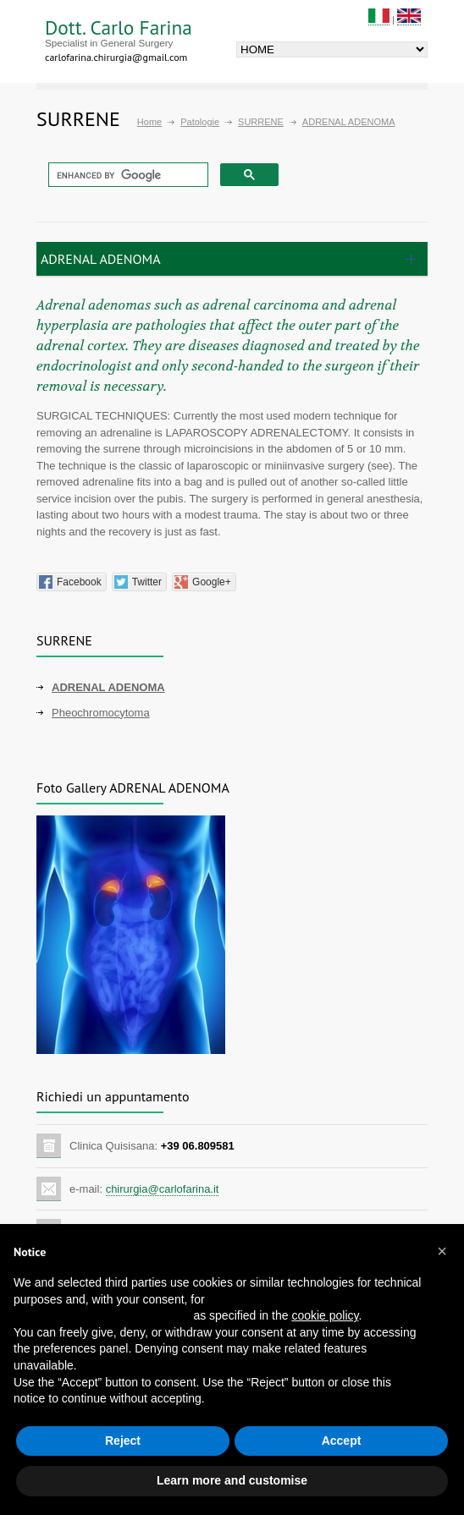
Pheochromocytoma (101, 712)
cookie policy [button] (324, 1315)
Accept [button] (342, 1440)
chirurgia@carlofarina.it (162, 1189)
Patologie (199, 122)
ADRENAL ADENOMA (108, 687)
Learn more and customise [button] (232, 1480)
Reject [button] (123, 1440)
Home (149, 122)
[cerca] (126, 175)
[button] (442, 1251)
